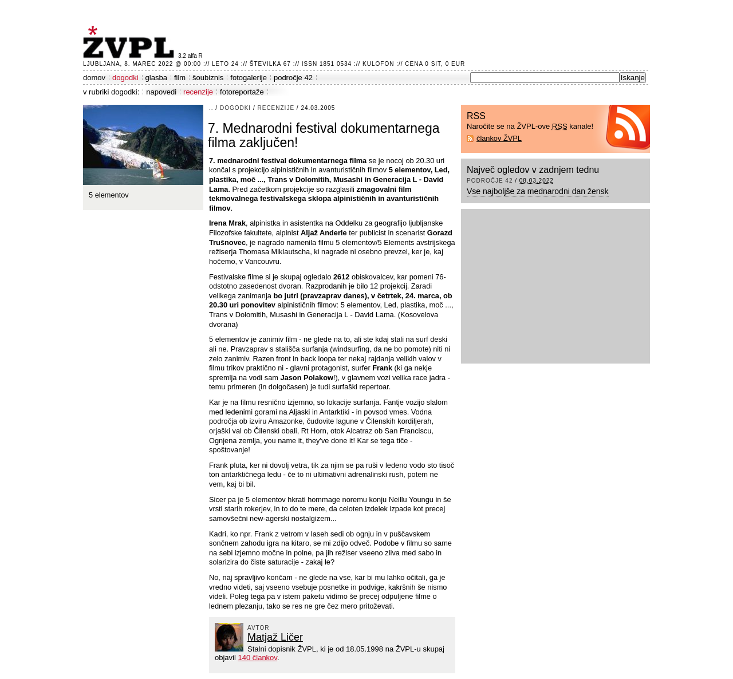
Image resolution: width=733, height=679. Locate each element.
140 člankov (257, 657)
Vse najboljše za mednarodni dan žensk (538, 191)
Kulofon (378, 64)
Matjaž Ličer (275, 637)
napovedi (161, 92)
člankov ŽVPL (499, 138)
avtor (258, 628)
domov (94, 77)
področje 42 (293, 77)
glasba (156, 77)
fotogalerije (248, 77)
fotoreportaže (242, 92)
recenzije (198, 92)
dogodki (125, 77)
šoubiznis (207, 77)
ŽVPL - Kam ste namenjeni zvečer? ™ (130, 42)
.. (211, 108)
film (180, 77)
